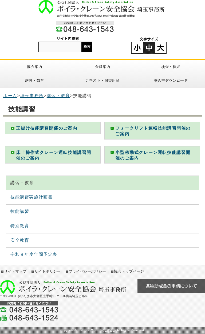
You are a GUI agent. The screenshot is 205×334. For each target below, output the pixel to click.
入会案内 (102, 67)
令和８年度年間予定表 (33, 254)
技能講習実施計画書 (31, 197)
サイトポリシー (47, 271)
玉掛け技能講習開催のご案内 (46, 128)
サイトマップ (15, 271)
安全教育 (19, 240)
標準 (149, 48)
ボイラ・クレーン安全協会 (102, 8)
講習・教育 (34, 80)
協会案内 (34, 67)
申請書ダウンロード (171, 80)
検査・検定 (171, 67)
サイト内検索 (67, 39)
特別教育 (19, 226)
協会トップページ (129, 271)
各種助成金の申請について (171, 286)
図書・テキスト (102, 80)
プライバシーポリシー (87, 271)
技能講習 (19, 211)
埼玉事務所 (32, 95)
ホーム (10, 95)
